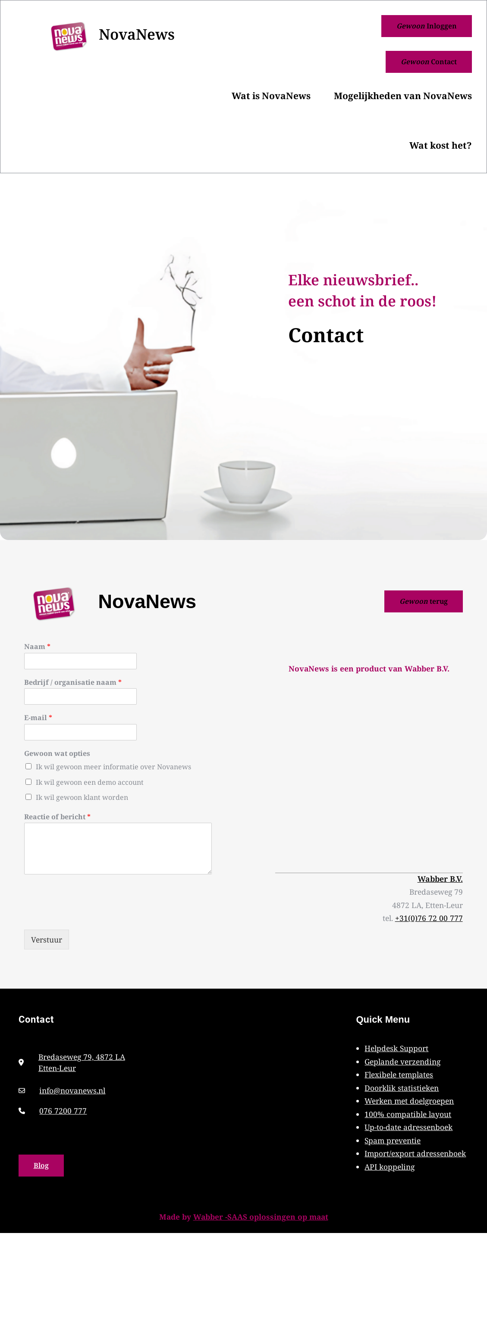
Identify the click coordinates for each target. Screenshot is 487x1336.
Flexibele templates (398, 1074)
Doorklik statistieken (401, 1088)
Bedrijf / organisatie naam (73, 682)
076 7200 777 (63, 1110)
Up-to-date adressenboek (408, 1127)
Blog (41, 1165)
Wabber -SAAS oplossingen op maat (260, 1216)
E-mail (38, 717)
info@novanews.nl (72, 1090)
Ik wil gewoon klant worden (82, 797)
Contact (429, 61)
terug (423, 601)
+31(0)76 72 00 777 (429, 918)
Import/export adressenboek (415, 1153)
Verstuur (46, 939)
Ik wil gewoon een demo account (90, 782)
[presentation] (89, 915)
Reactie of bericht (57, 816)
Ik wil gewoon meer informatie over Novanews (113, 766)
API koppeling (389, 1166)
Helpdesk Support (396, 1048)
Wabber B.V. (440, 879)
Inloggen (426, 26)
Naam (37, 646)
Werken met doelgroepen (409, 1101)
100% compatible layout (407, 1114)
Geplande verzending (402, 1061)
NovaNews (137, 34)
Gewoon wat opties (57, 753)
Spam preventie (392, 1140)
